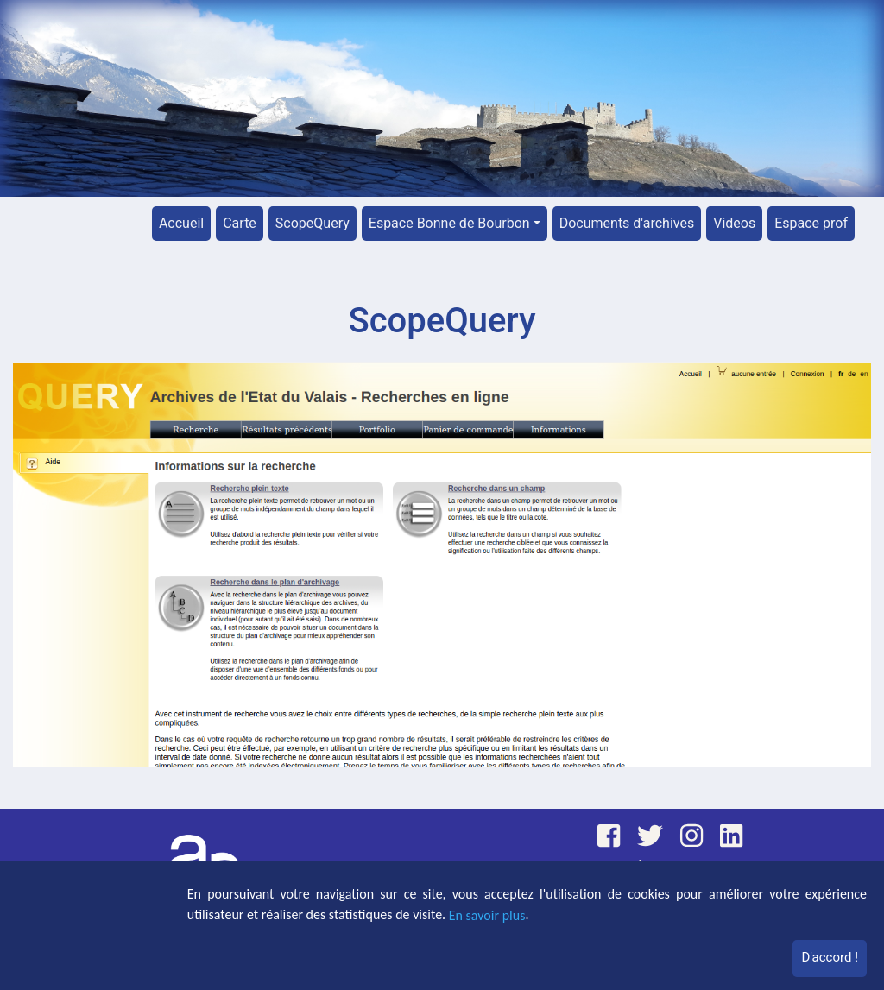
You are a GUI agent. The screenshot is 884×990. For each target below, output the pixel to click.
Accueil (181, 223)
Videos (734, 223)
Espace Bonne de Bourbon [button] (449, 223)
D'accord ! (829, 957)
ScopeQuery (312, 223)
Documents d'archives (627, 223)
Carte (239, 223)
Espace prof (811, 223)
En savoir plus (487, 915)
